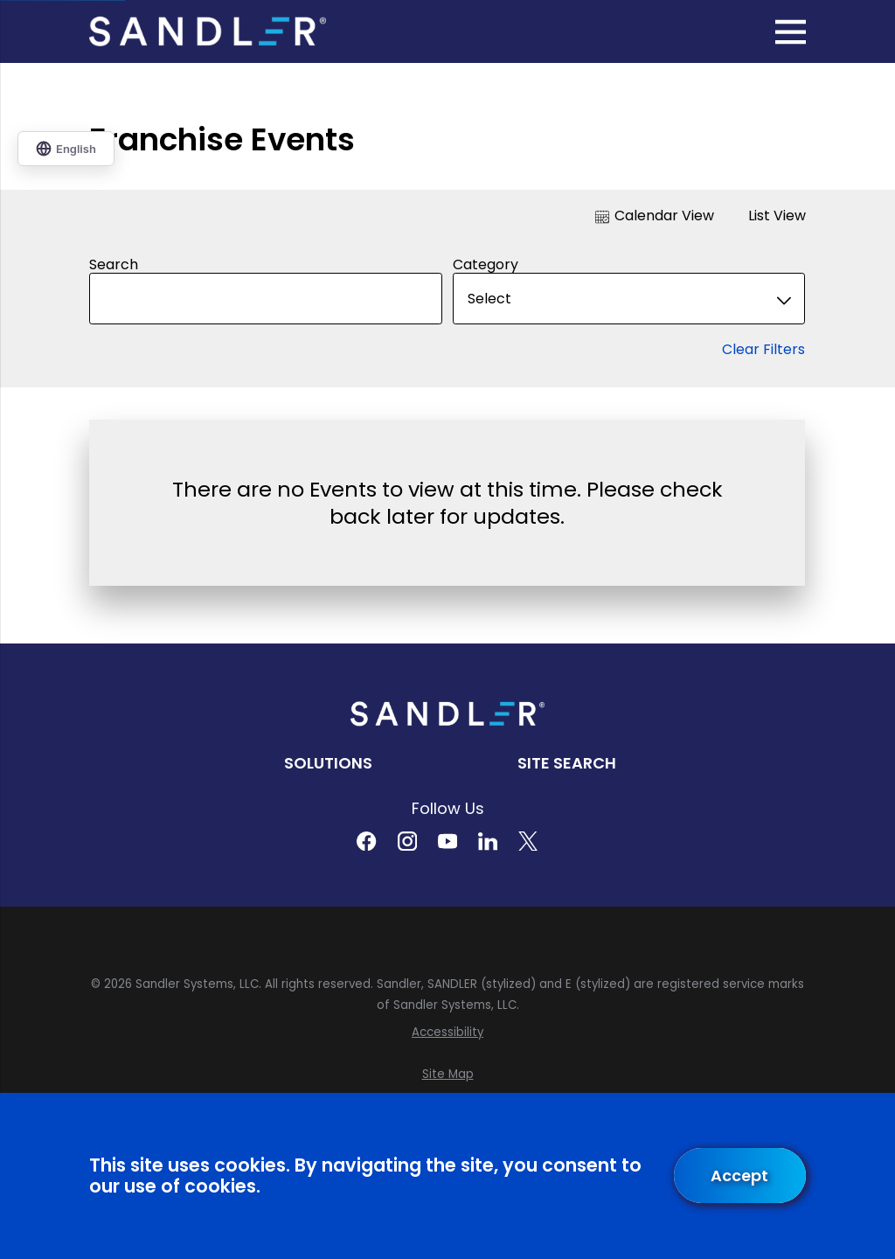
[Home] (207, 31)
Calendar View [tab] (654, 215)
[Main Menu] (790, 32)
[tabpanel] (447, 414)
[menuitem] (447, 1032)
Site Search (566, 763)
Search (113, 264)
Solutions (328, 763)
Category (485, 264)
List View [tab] (766, 215)
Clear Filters (764, 349)
